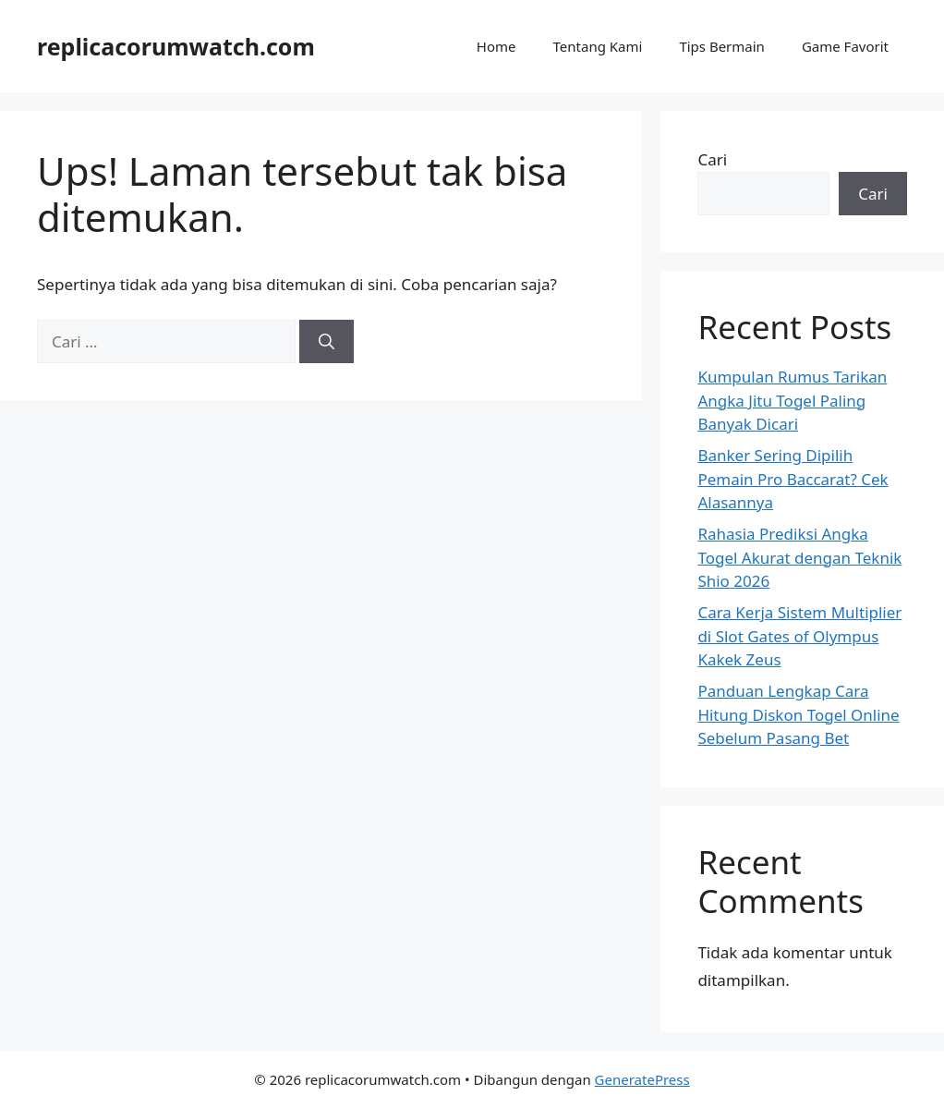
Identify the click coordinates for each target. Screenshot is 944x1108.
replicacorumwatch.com (176, 46)
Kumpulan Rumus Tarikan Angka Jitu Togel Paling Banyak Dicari (792, 400)
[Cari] (326, 342)
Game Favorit (845, 46)
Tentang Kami (598, 46)
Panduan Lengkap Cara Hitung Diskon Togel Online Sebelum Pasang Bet (798, 714)
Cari (712, 159)
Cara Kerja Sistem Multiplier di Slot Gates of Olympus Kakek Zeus (799, 636)
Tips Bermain (722, 46)
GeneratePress (642, 1079)
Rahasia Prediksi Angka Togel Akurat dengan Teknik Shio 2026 (799, 557)
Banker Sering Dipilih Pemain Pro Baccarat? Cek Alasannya (792, 478)
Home (496, 46)
